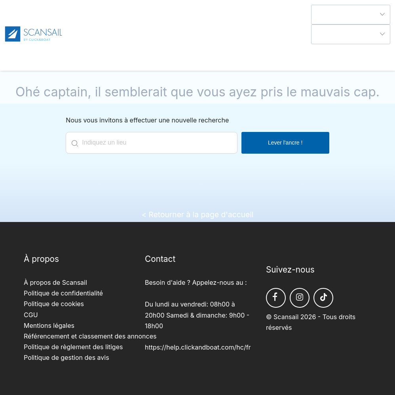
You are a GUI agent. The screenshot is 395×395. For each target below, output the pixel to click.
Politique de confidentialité (63, 293)
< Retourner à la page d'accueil (197, 214)
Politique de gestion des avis (66, 357)
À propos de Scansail (55, 282)
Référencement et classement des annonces (90, 336)
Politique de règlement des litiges (73, 347)
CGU (31, 315)
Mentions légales (49, 325)
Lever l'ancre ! (285, 142)
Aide (318, 49)
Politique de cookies (54, 304)
